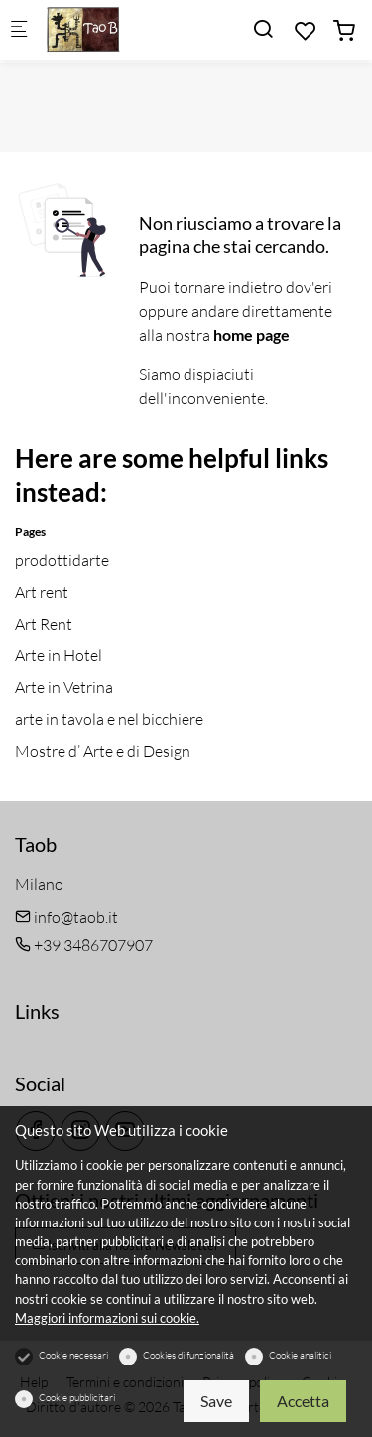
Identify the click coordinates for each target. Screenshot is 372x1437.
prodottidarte (62, 560)
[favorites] (305, 31)
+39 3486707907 (84, 945)
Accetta (303, 1400)
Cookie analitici (300, 1355)
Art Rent (43, 624)
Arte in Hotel (58, 655)
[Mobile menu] (19, 30)
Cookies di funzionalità (188, 1355)
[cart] (344, 31)
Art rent (41, 592)
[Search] (263, 29)
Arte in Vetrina (64, 687)
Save (216, 1400)
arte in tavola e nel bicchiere (109, 719)
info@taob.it (66, 917)
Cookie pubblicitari (77, 1397)
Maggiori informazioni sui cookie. (107, 1318)
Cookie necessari (73, 1355)
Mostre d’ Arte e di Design (102, 751)
